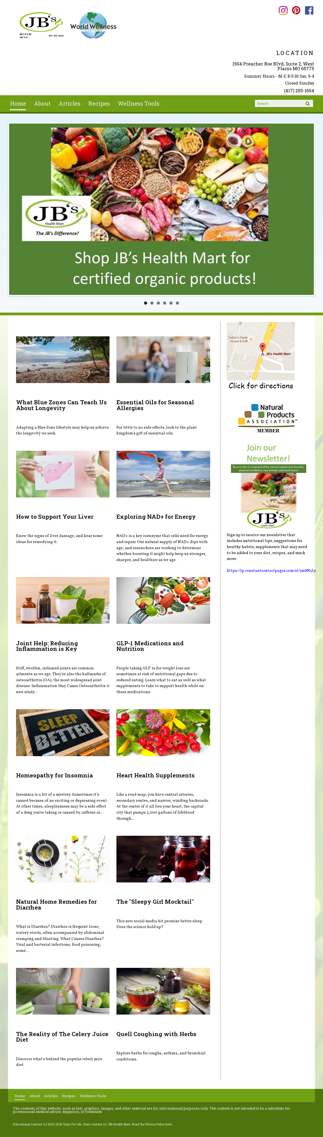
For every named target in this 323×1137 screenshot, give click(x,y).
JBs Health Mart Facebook (309, 10)
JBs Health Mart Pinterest (296, 10)
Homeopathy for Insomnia (54, 775)
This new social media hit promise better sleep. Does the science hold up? (159, 924)
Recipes (99, 103)
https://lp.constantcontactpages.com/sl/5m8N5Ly (271, 570)
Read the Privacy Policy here (152, 1124)
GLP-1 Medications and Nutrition (150, 646)
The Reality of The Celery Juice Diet (62, 1037)
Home (18, 103)
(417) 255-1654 (299, 90)
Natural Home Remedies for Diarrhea (56, 904)
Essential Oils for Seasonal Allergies (155, 405)
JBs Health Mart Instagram (283, 10)
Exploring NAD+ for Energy (156, 516)
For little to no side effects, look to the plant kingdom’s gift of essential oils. (156, 430)
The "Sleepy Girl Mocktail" (155, 901)
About (42, 103)
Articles (69, 103)
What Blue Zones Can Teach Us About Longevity (61, 405)
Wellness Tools (138, 103)
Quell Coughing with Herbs (156, 1034)
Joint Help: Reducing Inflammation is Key (47, 646)
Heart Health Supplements (155, 775)
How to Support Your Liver (54, 516)
